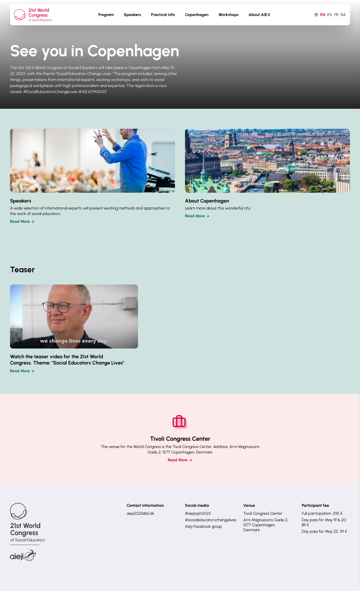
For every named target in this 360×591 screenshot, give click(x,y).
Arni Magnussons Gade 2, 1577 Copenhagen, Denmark (265, 525)
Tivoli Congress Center (262, 513)
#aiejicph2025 (198, 513)
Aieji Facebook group (203, 526)
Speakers (132, 14)
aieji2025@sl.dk (140, 513)
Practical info (163, 14)
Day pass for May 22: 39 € (324, 531)
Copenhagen (196, 14)
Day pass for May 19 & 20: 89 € (324, 522)
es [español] (329, 14)
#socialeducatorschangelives (209, 520)
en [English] (322, 14)
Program (106, 14)
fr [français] (336, 14)
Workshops (228, 14)
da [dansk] (343, 14)
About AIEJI (259, 14)
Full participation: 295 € (322, 513)
